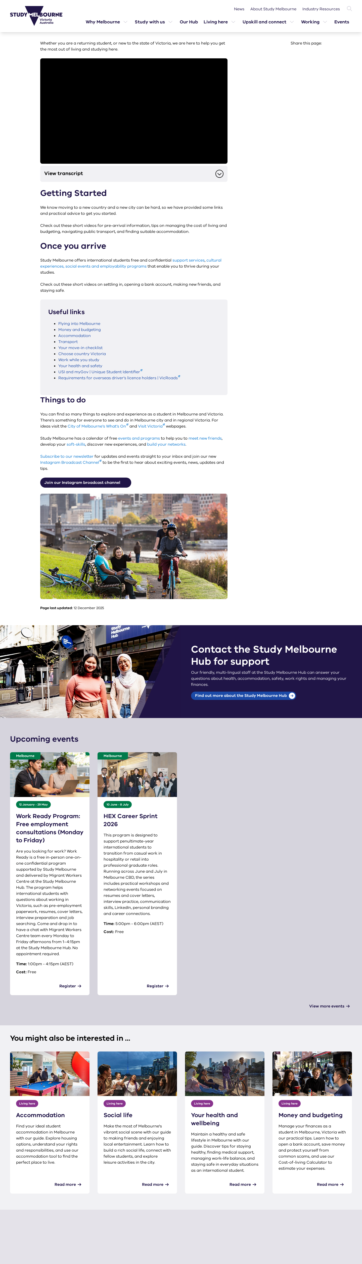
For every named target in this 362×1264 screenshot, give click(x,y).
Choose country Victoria (82, 354)
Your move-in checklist (80, 348)
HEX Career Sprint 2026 (130, 820)
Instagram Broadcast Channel (69, 462)
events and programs (139, 438)
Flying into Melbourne (79, 323)
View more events (326, 1006)
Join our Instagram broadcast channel (87, 483)
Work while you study (78, 360)
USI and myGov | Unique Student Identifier (99, 372)
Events (341, 22)
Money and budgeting (79, 329)
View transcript (133, 174)
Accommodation (74, 336)
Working (310, 22)
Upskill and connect (264, 22)
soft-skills (76, 444)
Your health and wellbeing (214, 1119)
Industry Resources (321, 9)
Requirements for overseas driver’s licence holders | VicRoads (118, 378)
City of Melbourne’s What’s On (97, 426)
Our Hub (189, 22)
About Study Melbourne (273, 9)
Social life (118, 1115)
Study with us (150, 22)
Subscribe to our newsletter (67, 456)
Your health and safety (80, 366)
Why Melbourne (103, 22)
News (239, 9)
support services (188, 260)
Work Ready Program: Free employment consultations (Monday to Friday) (49, 828)
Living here (216, 22)
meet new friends (205, 438)
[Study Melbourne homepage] (39, 16)
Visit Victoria (150, 426)
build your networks (166, 444)
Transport (68, 342)
